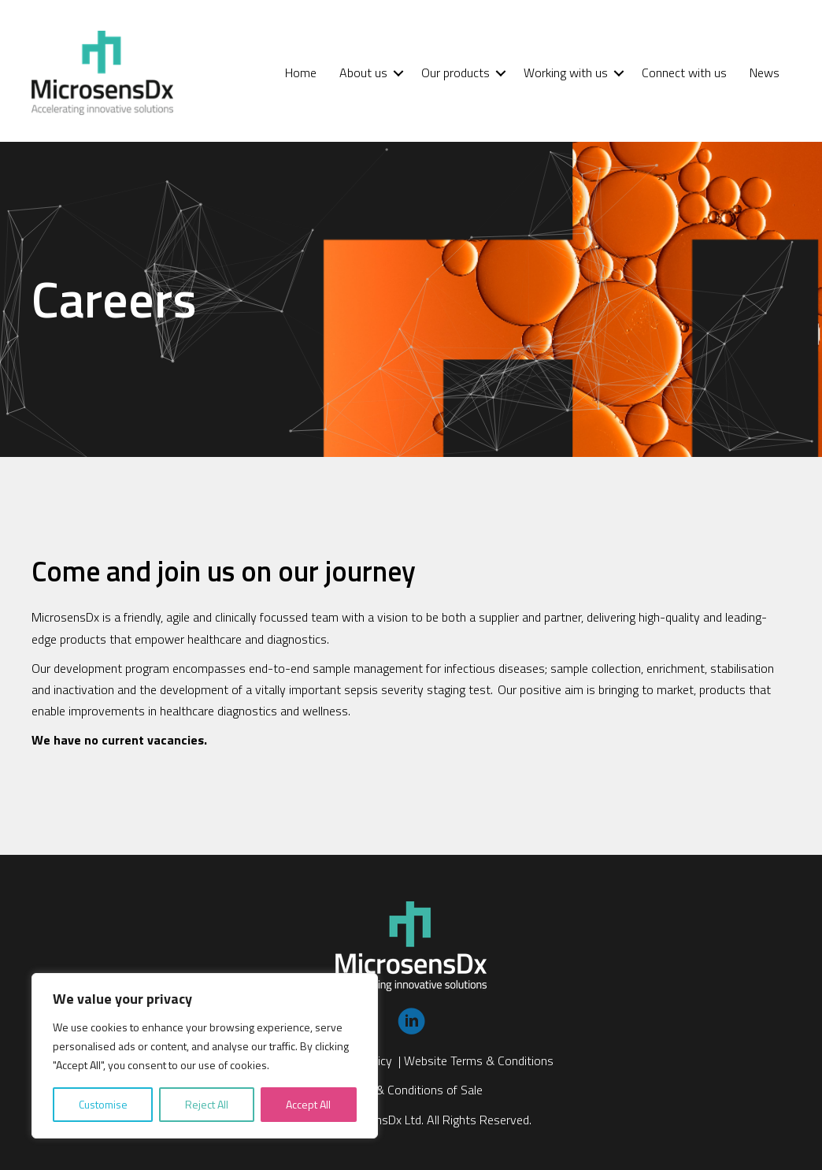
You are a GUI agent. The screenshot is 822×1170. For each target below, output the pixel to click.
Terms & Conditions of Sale (411, 1089)
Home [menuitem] (301, 72)
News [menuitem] (764, 72)
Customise (103, 1104)
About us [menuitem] (363, 72)
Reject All (206, 1104)
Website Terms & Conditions (479, 1060)
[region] (204, 1055)
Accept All (308, 1104)
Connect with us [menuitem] (684, 72)
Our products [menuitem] (455, 72)
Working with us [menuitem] (566, 72)
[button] (398, 73)
